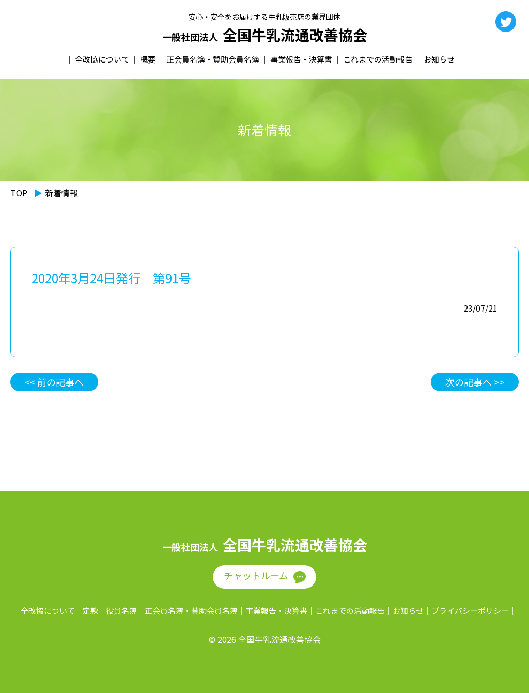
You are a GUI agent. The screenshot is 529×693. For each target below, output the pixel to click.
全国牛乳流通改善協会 (264, 35)
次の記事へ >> (474, 382)
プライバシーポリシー (470, 610)
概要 (147, 59)
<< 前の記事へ (54, 382)
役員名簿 (121, 610)
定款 (90, 610)
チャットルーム (256, 575)
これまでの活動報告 (378, 59)
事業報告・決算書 (301, 59)
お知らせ (439, 59)
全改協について (102, 59)
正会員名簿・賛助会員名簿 (212, 59)
